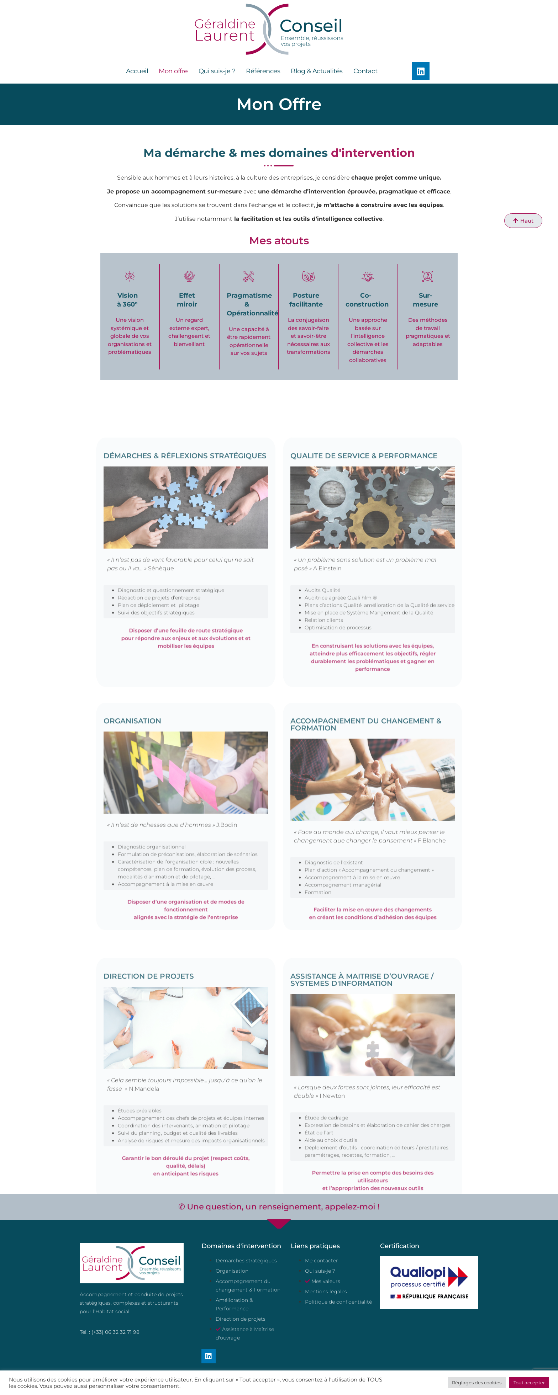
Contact (365, 71)
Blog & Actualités (317, 71)
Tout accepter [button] (529, 1382)
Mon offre (173, 71)
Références (263, 71)
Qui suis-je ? (217, 71)
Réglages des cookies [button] (476, 1382)
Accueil (137, 71)
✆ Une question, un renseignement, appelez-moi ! (279, 1207)
